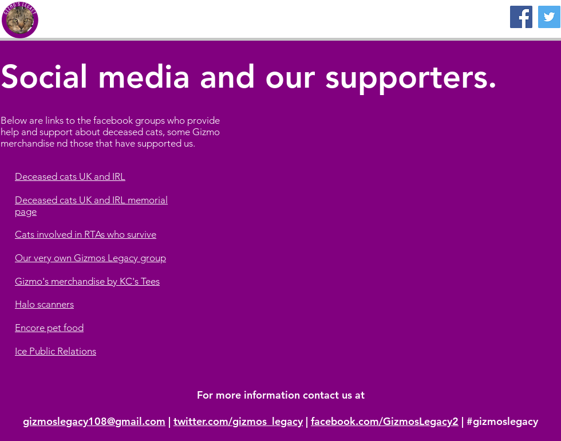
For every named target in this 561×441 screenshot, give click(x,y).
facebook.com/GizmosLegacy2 (385, 421)
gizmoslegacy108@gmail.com (94, 421)
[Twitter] (549, 17)
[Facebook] (521, 17)
